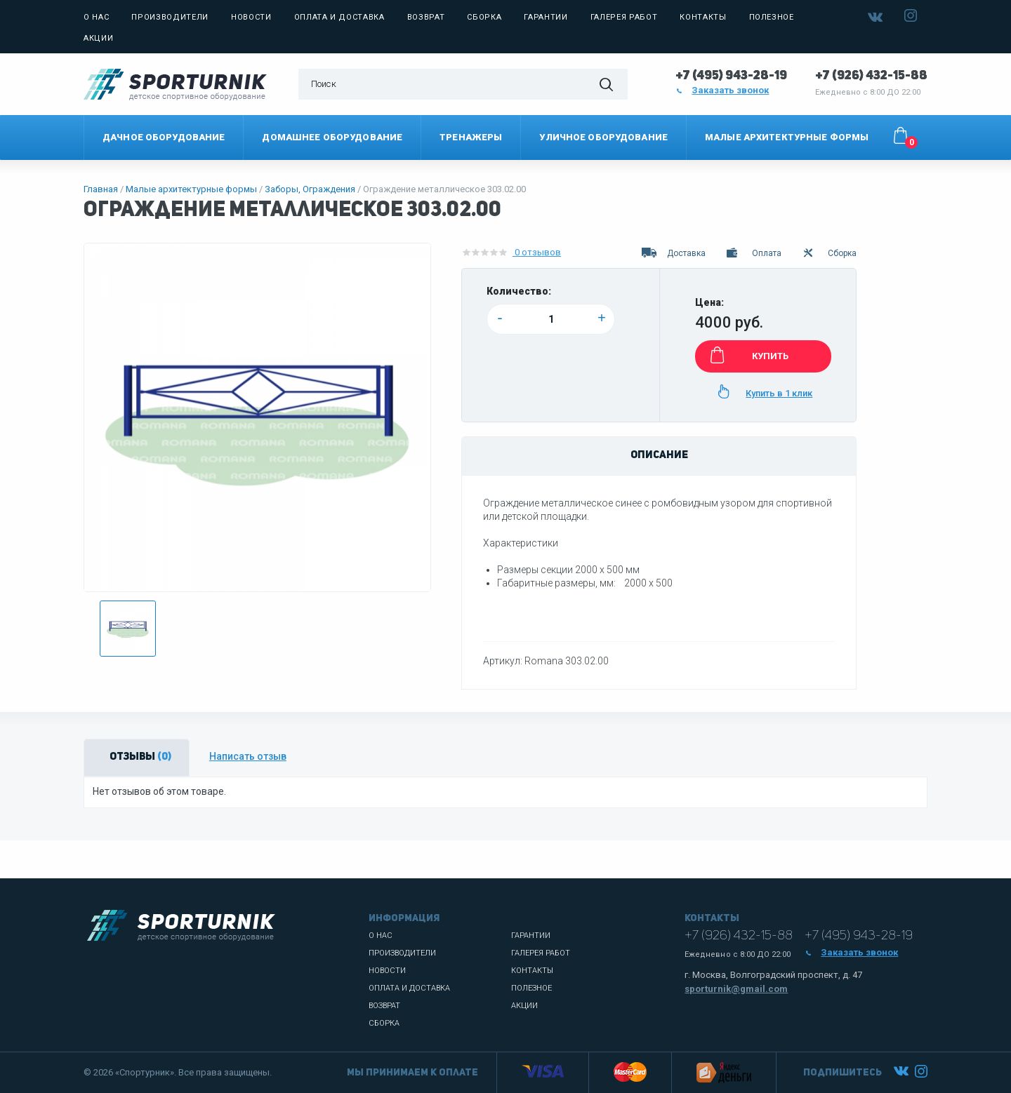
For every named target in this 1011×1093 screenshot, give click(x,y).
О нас (96, 17)
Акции (98, 38)
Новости (251, 17)
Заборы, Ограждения (310, 189)
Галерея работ (624, 17)
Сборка (484, 17)
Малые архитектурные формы (786, 137)
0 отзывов (511, 253)
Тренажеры (471, 137)
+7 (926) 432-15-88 (871, 75)
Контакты (703, 17)
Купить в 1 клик (762, 391)
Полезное (771, 17)
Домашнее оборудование (332, 137)
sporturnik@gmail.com (736, 989)
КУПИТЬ (747, 355)
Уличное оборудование (603, 137)
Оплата (753, 253)
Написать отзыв (247, 756)
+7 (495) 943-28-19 (731, 75)
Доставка (673, 253)
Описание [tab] (659, 455)
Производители (170, 17)
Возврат (426, 17)
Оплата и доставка (339, 17)
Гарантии (545, 17)
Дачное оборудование (164, 137)
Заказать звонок (722, 90)
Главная (101, 189)
